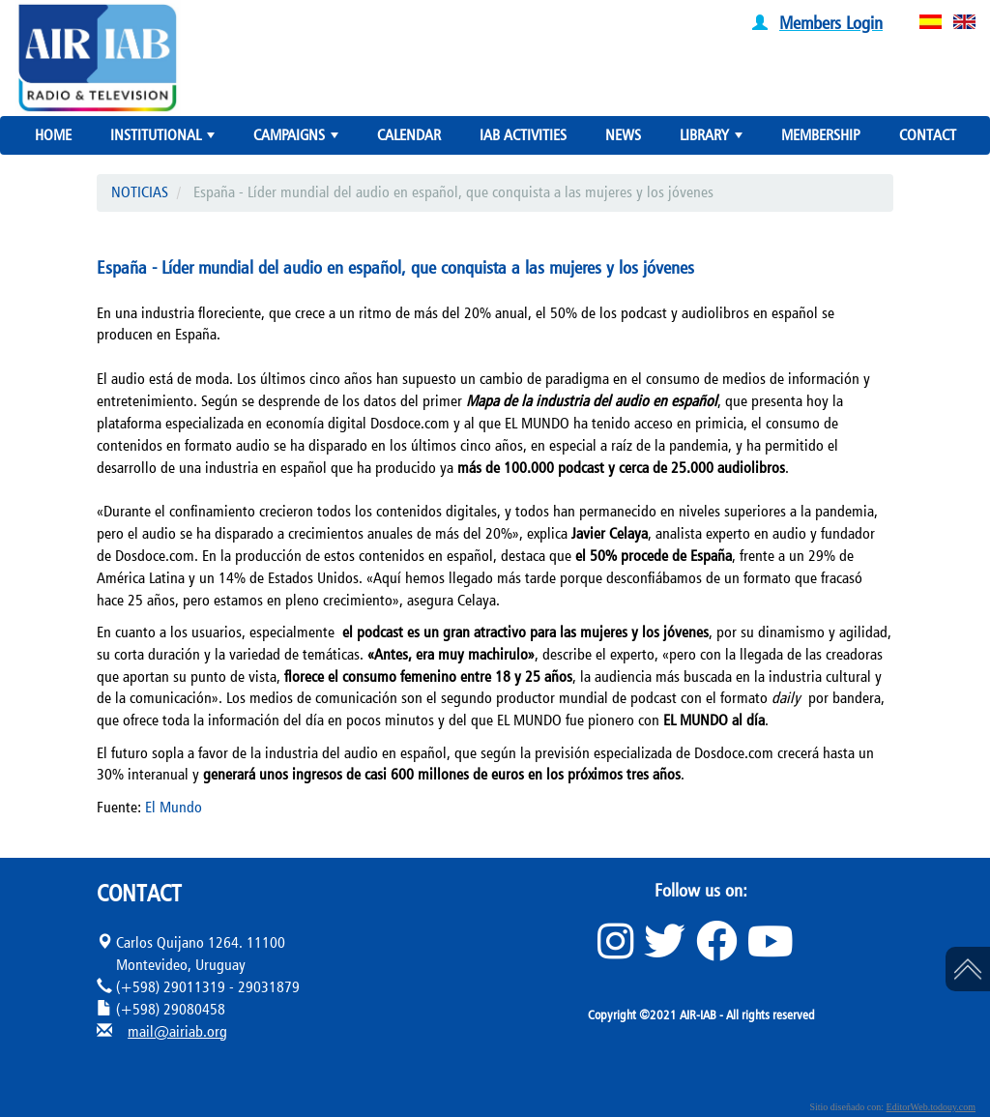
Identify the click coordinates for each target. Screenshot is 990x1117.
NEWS (623, 135)
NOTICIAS (139, 192)
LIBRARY (713, 139)
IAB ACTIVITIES (523, 135)
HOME (53, 135)
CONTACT (927, 135)
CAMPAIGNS (297, 139)
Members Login (831, 22)
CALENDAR (409, 135)
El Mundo (173, 807)
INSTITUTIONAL (164, 139)
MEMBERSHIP (820, 135)
